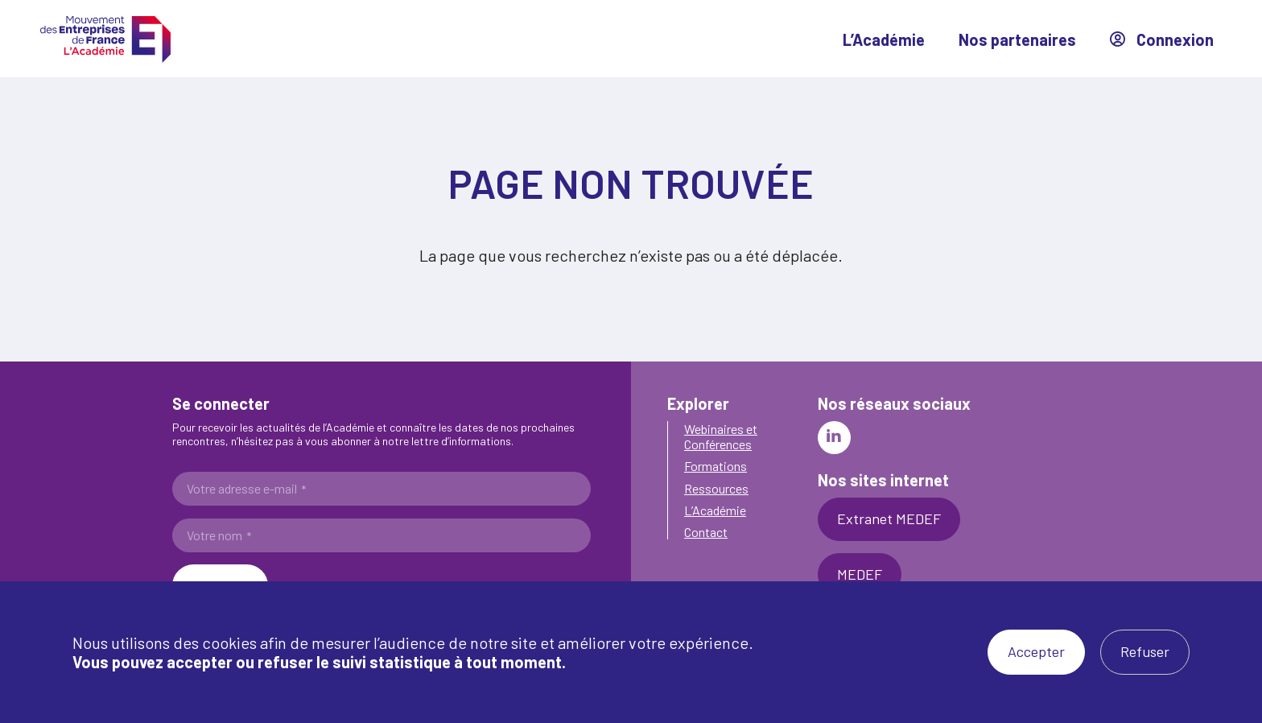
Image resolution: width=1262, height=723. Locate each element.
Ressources (716, 488)
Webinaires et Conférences (720, 436)
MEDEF (859, 574)
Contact (706, 531)
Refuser (1144, 651)
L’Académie (884, 39)
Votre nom (219, 535)
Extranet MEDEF (889, 518)
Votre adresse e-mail (246, 488)
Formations (715, 465)
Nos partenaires (1017, 39)
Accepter (1036, 651)
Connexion (1162, 39)
